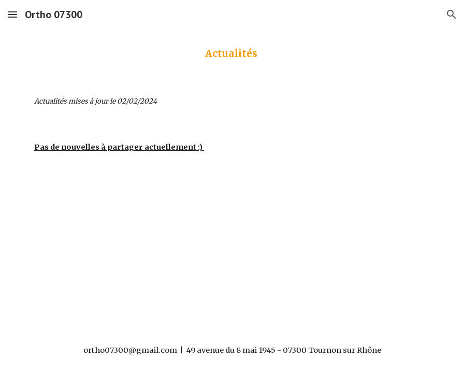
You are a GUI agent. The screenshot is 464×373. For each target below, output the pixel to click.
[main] (232, 53)
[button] (12, 14)
